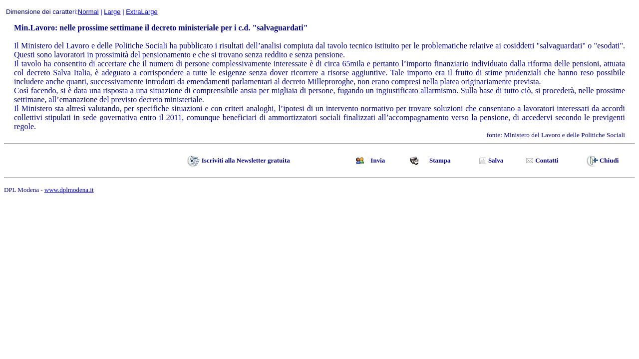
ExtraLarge (142, 11)
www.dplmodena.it (69, 189)
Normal (88, 11)
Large (112, 11)
